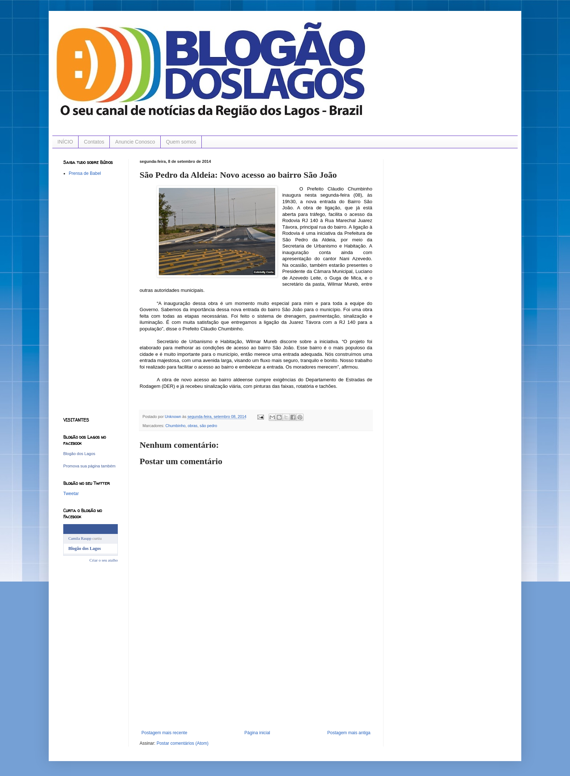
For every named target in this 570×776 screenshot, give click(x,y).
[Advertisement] (255, 675)
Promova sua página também (89, 466)
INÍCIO (65, 142)
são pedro (208, 425)
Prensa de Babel (85, 173)
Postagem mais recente (164, 732)
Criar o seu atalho (103, 560)
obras (192, 425)
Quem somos (181, 142)
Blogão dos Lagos (79, 453)
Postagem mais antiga (348, 732)
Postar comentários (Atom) (183, 743)
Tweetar (71, 493)
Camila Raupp (79, 538)
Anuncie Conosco (135, 142)
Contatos (94, 142)
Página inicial (257, 732)
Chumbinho (175, 425)
